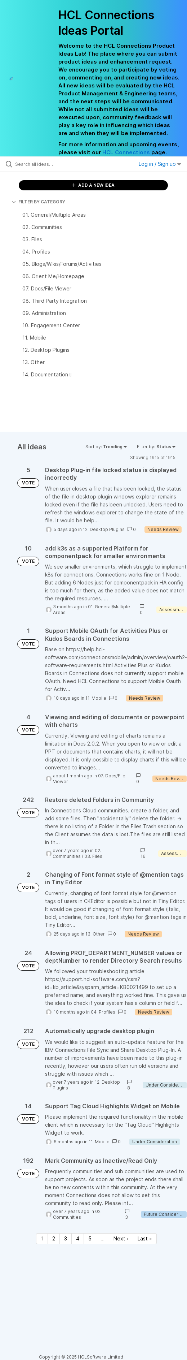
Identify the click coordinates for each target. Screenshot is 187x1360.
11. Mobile (95, 698)
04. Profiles (103, 1012)
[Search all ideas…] (55, 164)
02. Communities (77, 853)
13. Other (95, 934)
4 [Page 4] (77, 1238)
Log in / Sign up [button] (160, 164)
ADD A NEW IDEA (93, 185)
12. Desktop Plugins (104, 529)
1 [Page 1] (42, 1238)
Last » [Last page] (145, 1238)
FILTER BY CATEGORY (38, 201)
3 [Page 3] (65, 1238)
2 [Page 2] (53, 1238)
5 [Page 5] (90, 1238)
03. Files (93, 856)
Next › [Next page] (121, 1238)
